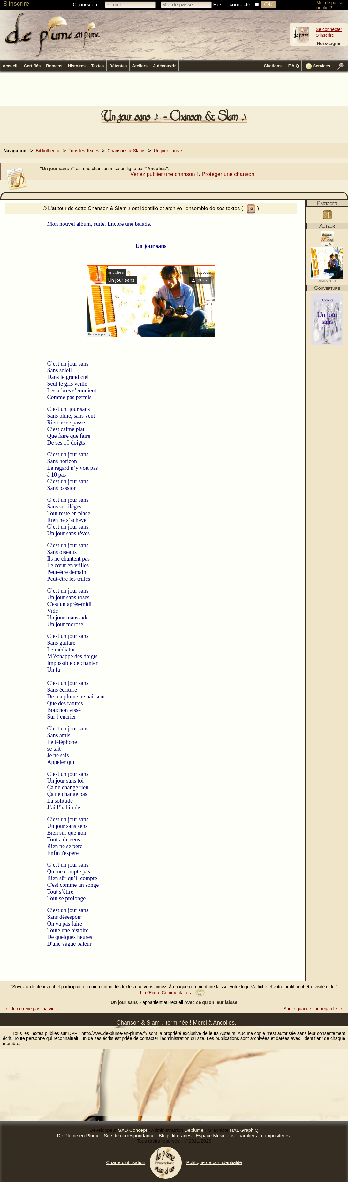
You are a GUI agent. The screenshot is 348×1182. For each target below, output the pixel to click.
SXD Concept (133, 1130)
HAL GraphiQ (244, 1130)
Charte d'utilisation (125, 1162)
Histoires (77, 65)
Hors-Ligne (328, 43)
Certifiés (32, 65)
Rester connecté (232, 4)
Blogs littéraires (175, 1135)
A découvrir (164, 65)
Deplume (193, 1130)
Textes (97, 65)
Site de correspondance (129, 1135)
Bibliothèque (48, 150)
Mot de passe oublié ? (329, 5)
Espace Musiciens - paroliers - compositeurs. (243, 1135)
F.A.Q (293, 65)
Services (318, 66)
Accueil (10, 65)
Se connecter (329, 29)
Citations (273, 65)
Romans (54, 65)
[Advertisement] (174, 90)
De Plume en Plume (78, 1135)
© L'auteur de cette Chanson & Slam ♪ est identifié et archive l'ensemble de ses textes (142, 208)
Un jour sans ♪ (168, 150)
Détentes (118, 65)
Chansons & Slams (127, 150)
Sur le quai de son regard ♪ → (313, 1008)
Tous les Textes (84, 150)
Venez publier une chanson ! (164, 174)
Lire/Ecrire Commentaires (172, 992)
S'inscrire (16, 3)
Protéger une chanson (228, 174)
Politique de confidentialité (214, 1162)
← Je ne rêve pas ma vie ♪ (31, 1008)
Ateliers (140, 65)
